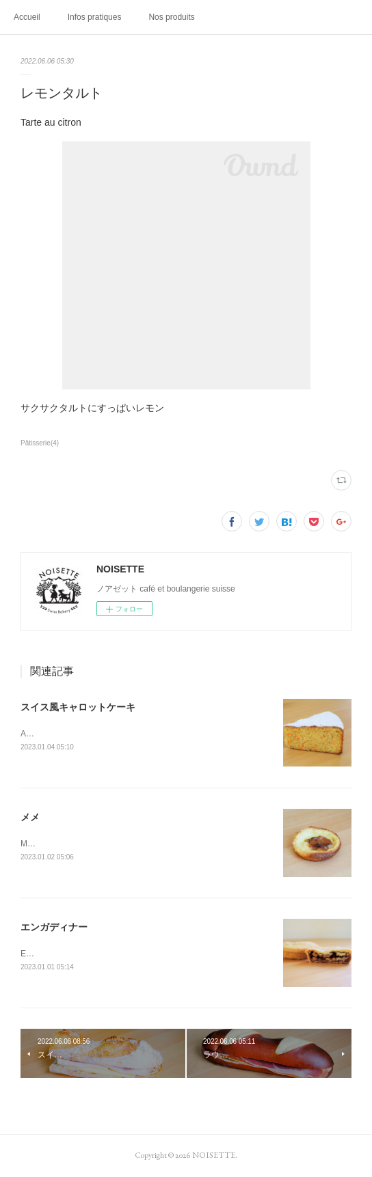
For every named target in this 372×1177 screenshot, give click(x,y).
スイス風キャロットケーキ (78, 707)
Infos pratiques (95, 17)
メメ (30, 817)
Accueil (27, 17)
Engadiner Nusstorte (58, 953)
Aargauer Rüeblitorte (58, 733)
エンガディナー (54, 927)
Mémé (32, 843)
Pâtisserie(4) (40, 443)
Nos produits (171, 17)
